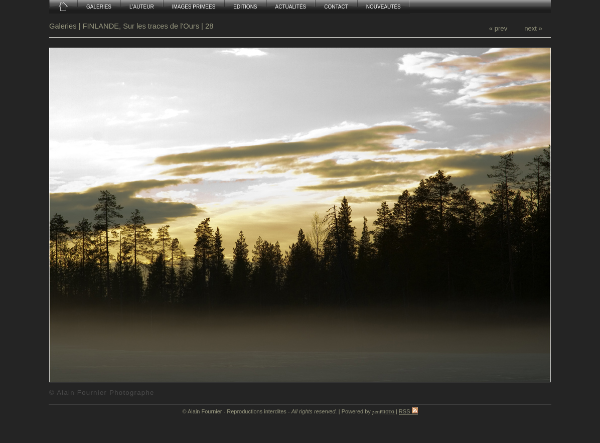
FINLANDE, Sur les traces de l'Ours (141, 26)
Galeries (64, 26)
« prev (498, 28)
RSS (408, 411)
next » (533, 28)
